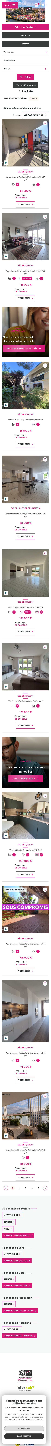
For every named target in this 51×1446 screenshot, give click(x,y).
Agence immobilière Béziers (15, 98)
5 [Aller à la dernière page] (38, 1188)
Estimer (25, 43)
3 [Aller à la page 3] (25, 1188)
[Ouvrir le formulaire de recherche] (25, 77)
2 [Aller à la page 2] (19, 1188)
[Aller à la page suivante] (45, 1188)
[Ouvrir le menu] (10, 5)
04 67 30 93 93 (19, 1409)
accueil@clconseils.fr (20, 1414)
